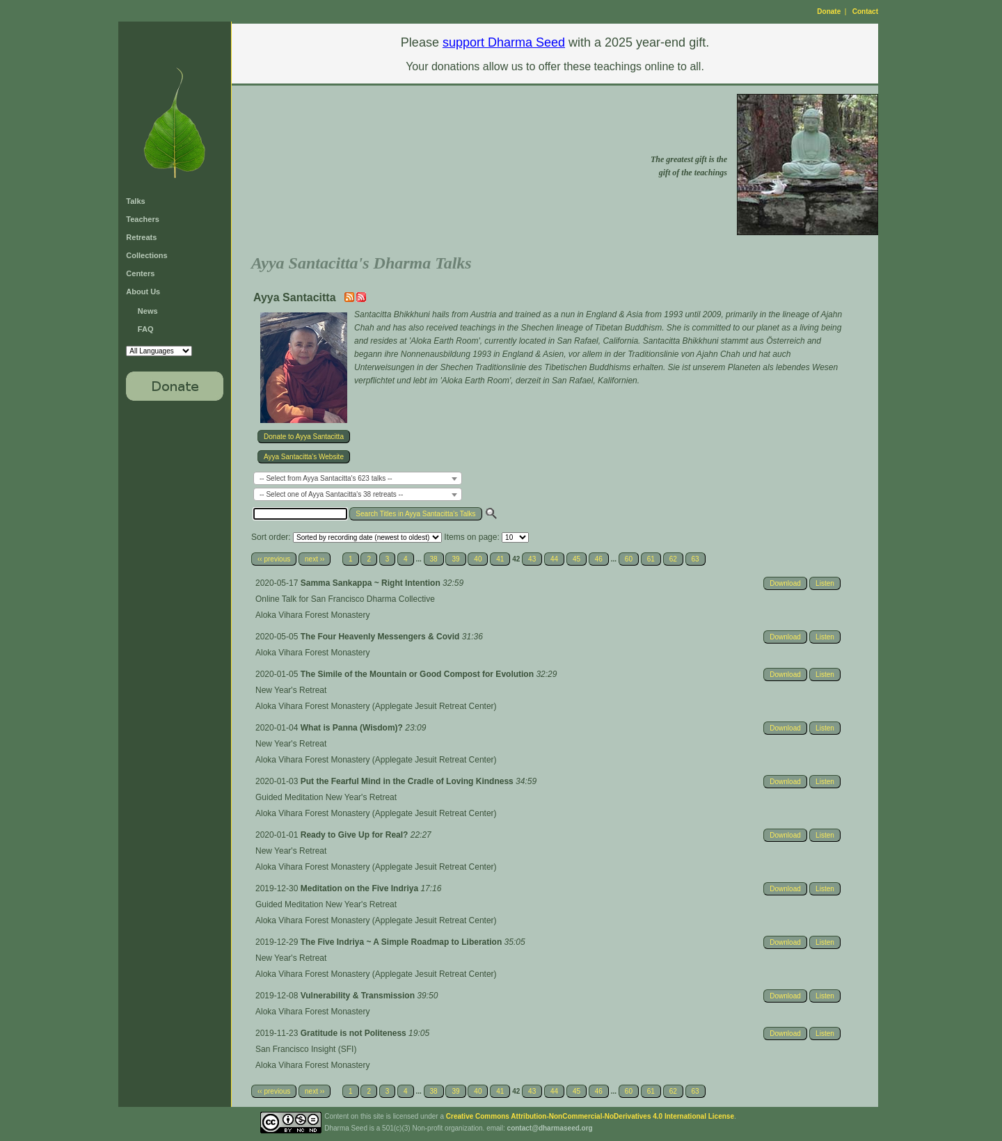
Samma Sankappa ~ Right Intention (372, 583)
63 (695, 559)
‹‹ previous (273, 559)
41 (500, 559)
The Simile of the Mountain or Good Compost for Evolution (418, 674)
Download (785, 583)
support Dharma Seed (504, 42)
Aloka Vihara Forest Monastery (312, 615)
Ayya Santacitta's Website (304, 457)
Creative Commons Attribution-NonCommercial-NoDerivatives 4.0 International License (590, 1116)
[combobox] (357, 478)
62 (673, 559)
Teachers (142, 219)
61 (651, 559)
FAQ (146, 329)
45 (576, 559)
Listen (825, 583)
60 (629, 559)
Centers (140, 273)
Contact (865, 11)
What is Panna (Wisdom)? (353, 728)
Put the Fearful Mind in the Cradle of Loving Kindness (408, 781)
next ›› (314, 559)
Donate (829, 11)
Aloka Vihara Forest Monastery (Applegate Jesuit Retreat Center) (376, 706)
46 (599, 559)
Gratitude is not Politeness (354, 1033)
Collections (146, 255)
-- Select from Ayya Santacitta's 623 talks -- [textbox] (326, 478)
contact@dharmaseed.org (550, 1128)
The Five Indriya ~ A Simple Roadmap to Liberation (402, 942)
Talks (135, 201)
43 (532, 559)
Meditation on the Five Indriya (361, 888)
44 (554, 559)
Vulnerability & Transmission (359, 995)
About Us (143, 291)
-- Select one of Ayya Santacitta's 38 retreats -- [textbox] (331, 494)
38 (434, 559)
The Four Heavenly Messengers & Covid (381, 636)
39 (455, 559)
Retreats (141, 237)
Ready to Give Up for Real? (356, 835)
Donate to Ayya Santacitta (304, 436)
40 (478, 559)
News (148, 311)
